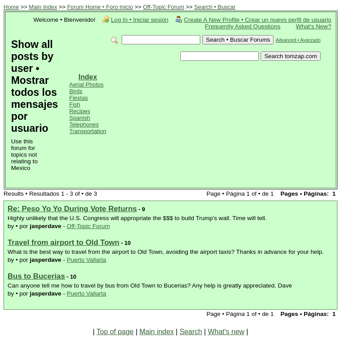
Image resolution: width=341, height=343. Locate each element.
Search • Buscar (214, 7)
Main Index (43, 7)
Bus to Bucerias (36, 276)
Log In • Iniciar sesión (139, 19)
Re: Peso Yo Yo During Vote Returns (72, 209)
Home (11, 7)
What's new (226, 331)
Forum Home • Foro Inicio (100, 7)
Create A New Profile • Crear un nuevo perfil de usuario (257, 19)
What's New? (313, 26)
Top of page (115, 331)
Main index (156, 331)
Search (190, 331)
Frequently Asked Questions (243, 26)
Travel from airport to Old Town (63, 242)
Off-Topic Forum (163, 7)
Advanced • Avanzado (298, 40)
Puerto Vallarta (86, 259)
